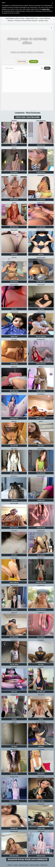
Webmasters (43, 865)
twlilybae (14, 120)
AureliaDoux (41, 394)
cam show (14, 254)
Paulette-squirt (40, 257)
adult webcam (14, 199)
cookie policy (46, 9)
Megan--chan (14, 776)
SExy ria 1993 (14, 503)
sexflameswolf (41, 312)
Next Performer (33, 112)
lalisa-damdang (41, 120)
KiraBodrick (40, 448)
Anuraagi (14, 667)
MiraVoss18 (40, 284)
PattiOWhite (14, 175)
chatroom (41, 746)
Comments (20, 112)
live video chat (41, 227)
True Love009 (41, 476)
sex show (14, 746)
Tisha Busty (41, 776)
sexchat (14, 719)
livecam (41, 719)
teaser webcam (14, 582)
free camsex (14, 172)
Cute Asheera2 (41, 230)
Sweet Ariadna (14, 284)
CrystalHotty (40, 749)
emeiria (14, 202)
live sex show (14, 664)
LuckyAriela (41, 804)
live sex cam (14, 363)
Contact (15, 865)
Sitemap (9, 865)
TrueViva (14, 722)
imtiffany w (41, 612)
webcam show (41, 172)
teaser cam (14, 336)
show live (14, 609)
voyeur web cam (41, 609)
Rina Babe (14, 339)
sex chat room (14, 637)
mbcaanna (41, 694)
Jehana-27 (14, 612)
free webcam (14, 281)
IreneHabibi (14, 558)
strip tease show (41, 582)
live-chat (14, 145)
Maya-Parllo (14, 230)
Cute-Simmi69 (14, 312)
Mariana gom (14, 831)
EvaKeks (40, 667)
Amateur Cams (43, 20)
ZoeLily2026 (41, 831)
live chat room (41, 281)
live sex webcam (41, 336)
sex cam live (14, 445)
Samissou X (14, 476)
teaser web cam (41, 363)
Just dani (41, 503)
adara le (41, 366)
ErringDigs (41, 640)
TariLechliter (40, 558)
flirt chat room (14, 227)
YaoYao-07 (14, 394)
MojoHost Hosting (24, 865)
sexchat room (14, 418)
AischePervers (41, 339)
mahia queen (41, 202)
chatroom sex (41, 145)
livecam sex (14, 828)
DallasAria (14, 366)
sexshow (41, 254)
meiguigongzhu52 (14, 804)
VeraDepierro (14, 640)
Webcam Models (34, 865)
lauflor (41, 421)
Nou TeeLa (14, 530)
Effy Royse (14, 448)
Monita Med (41, 585)
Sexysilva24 (40, 175)
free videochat (41, 199)
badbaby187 (41, 530)
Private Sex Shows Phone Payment (26, 20)
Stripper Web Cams (31, 18)
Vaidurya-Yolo (14, 585)
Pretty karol (40, 148)
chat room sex (14, 527)
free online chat (14, 801)
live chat (14, 309)
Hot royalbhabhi (41, 722)
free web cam (41, 691)
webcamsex (41, 773)
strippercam (41, 500)
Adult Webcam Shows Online (15, 18)
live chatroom (14, 473)
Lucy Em (14, 257)
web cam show (14, 855)
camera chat (41, 828)
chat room (41, 445)
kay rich (14, 148)
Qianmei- (14, 421)
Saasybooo (14, 694)
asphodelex (14, 749)
